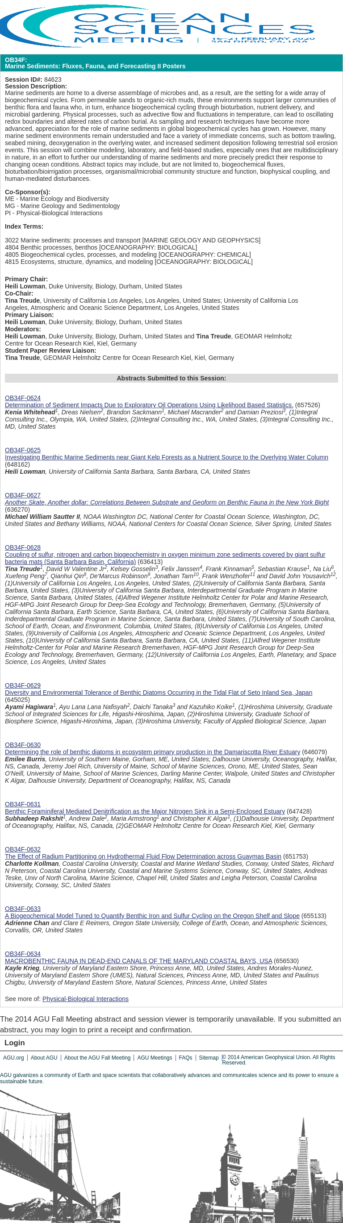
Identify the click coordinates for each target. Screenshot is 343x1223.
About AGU (44, 1058)
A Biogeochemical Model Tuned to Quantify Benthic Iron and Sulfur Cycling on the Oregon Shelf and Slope (152, 915)
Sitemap (209, 1058)
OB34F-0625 (23, 450)
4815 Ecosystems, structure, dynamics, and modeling (79, 261)
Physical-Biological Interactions (85, 998)
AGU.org (13, 1058)
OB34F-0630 (23, 744)
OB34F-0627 (23, 495)
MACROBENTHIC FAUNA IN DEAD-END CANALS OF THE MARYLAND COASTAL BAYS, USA (138, 960)
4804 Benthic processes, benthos (51, 247)
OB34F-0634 (23, 953)
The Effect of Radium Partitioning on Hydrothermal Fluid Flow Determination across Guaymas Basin (143, 856)
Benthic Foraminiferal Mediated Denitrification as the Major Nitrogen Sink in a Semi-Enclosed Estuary (145, 811)
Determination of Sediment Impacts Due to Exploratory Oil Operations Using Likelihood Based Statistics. (149, 405)
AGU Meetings (154, 1058)
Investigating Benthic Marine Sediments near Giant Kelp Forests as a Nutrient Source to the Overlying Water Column (166, 457)
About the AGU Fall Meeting (97, 1058)
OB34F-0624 (23, 397)
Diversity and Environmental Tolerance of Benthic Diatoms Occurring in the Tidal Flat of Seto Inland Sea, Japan (158, 692)
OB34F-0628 (23, 547)
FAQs (185, 1058)
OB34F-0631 (23, 804)
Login (14, 1043)
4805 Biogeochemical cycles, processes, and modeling (81, 254)
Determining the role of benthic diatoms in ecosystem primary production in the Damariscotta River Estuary (152, 752)
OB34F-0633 (23, 908)
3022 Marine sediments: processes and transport (73, 240)
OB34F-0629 (23, 685)
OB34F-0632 (23, 849)
